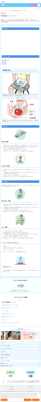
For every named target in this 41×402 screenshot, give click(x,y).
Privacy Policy (4, 396)
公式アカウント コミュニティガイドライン (10, 391)
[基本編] (5, 61)
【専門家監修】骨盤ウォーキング (8, 313)
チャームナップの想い (5, 345)
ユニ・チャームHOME (10, 386)
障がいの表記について (30, 391)
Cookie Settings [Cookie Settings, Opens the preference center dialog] (4, 399)
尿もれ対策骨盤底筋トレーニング (9, 302)
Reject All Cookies (36, 399)
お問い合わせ (31, 386)
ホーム (2, 342)
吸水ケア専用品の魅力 (5, 354)
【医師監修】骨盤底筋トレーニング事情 (9, 305)
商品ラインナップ (4, 357)
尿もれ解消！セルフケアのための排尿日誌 (9, 322)
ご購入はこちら (33, 5)
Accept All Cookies (27, 399)
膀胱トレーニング (4, 319)
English (38, 8)
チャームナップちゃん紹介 (6, 348)
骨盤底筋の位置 (6, 60)
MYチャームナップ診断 (5, 360)
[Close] (39, 393)
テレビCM (3, 351)
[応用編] (5, 63)
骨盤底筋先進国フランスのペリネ (8, 316)
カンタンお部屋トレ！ (5, 310)
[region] (20, 397)
